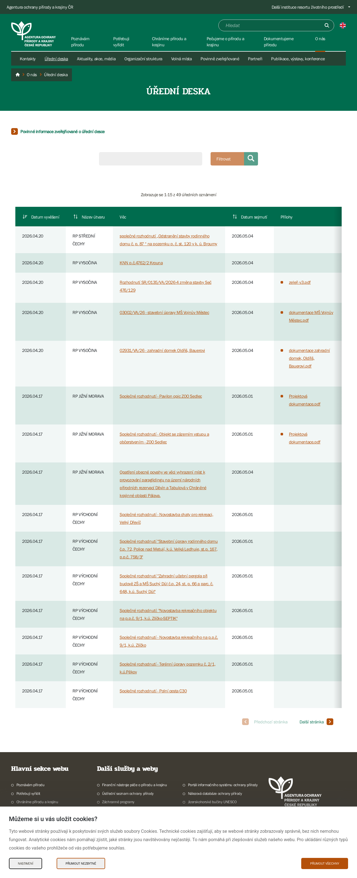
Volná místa (181, 58)
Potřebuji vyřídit (28, 793)
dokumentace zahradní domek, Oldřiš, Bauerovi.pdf (309, 358)
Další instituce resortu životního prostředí (308, 6)
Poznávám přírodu (30, 785)
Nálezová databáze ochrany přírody (215, 793)
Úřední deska (56, 58)
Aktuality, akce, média (96, 58)
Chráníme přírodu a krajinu (37, 802)
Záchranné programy (118, 802)
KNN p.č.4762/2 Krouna (141, 262)
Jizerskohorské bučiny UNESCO (212, 802)
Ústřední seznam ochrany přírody (128, 793)
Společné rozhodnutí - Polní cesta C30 (153, 690)
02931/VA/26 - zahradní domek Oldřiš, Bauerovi (162, 350)
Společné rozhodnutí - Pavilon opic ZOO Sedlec (161, 396)
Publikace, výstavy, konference (298, 58)
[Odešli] (327, 25)
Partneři (255, 58)
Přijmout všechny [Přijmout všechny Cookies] (324, 863)
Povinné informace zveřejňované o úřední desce (62, 131)
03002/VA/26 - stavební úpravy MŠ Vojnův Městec (164, 312)
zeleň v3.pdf (300, 282)
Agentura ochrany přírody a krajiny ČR (40, 6)
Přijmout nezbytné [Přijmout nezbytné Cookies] (81, 863)
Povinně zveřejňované (220, 58)
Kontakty (28, 58)
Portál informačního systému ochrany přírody (223, 785)
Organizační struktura (143, 58)
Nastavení (25, 863)
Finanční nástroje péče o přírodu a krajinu (134, 785)
